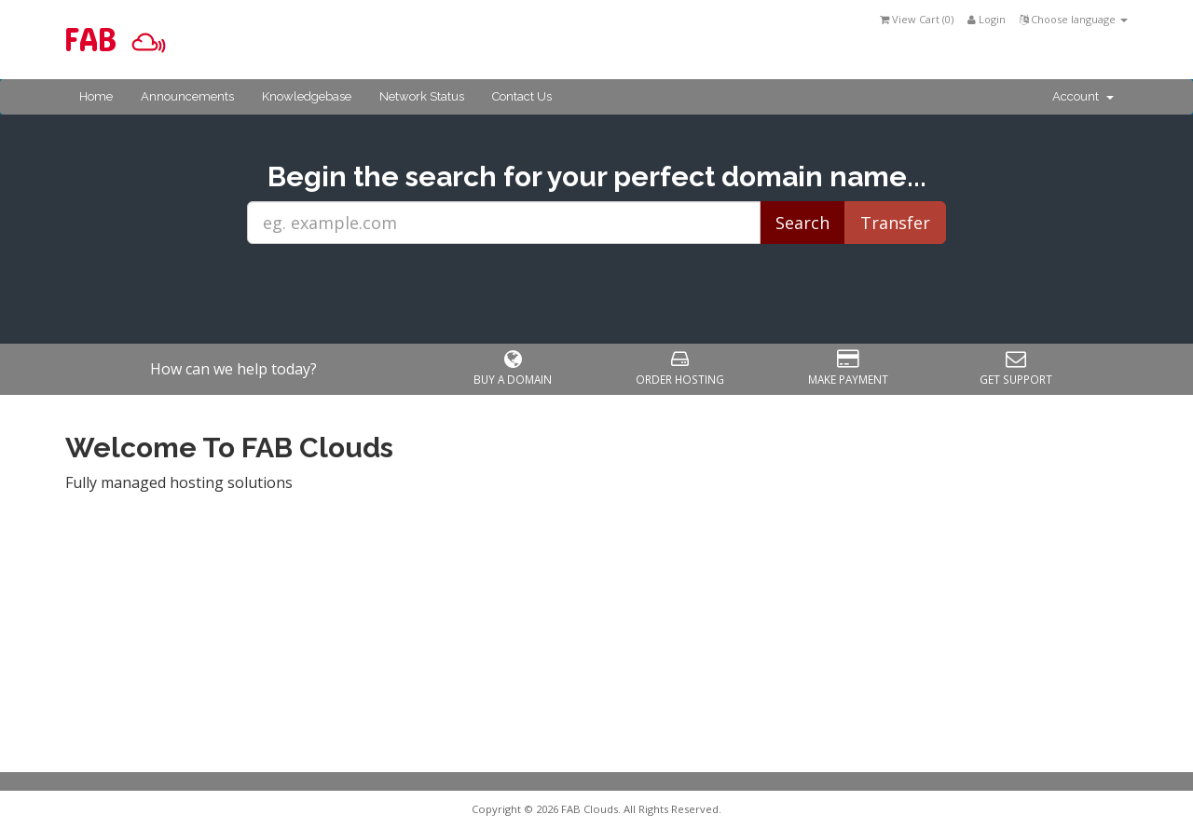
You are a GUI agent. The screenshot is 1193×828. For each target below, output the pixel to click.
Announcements (187, 96)
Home (96, 96)
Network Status (421, 96)
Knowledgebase (306, 96)
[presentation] (596, 294)
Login (986, 19)
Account (1083, 96)
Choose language (1074, 19)
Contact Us (522, 96)
